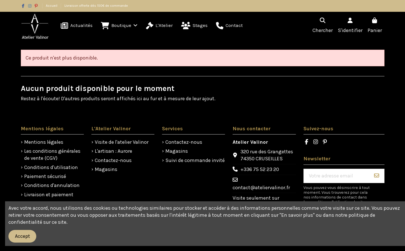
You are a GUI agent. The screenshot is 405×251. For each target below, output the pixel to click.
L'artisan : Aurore (113, 151)
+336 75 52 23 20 (259, 169)
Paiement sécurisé (45, 176)
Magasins (106, 169)
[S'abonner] (376, 176)
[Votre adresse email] (336, 176)
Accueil (52, 6)
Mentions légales (43, 142)
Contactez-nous (113, 160)
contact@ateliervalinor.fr (261, 187)
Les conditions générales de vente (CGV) (52, 154)
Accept (22, 236)
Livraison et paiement (48, 194)
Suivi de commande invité (195, 160)
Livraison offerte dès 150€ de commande (96, 6)
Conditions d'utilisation (51, 167)
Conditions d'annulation (52, 185)
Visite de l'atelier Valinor (121, 142)
